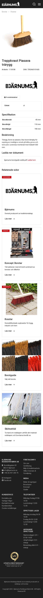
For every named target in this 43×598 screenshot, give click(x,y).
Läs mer (10, 219)
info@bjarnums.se (10, 470)
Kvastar (13, 12)
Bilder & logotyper (30, 482)
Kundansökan (7, 506)
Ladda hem (32, 160)
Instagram (6, 478)
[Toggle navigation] (39, 4)
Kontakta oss (7, 498)
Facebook (6, 480)
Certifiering (27, 466)
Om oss (26, 463)
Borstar (4, 12)
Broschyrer (27, 485)
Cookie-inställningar (9, 508)
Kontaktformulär (8, 503)
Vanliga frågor (7, 501)
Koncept (26, 487)
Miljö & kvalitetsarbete (31, 468)
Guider (25, 490)
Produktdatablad (10, 97)
